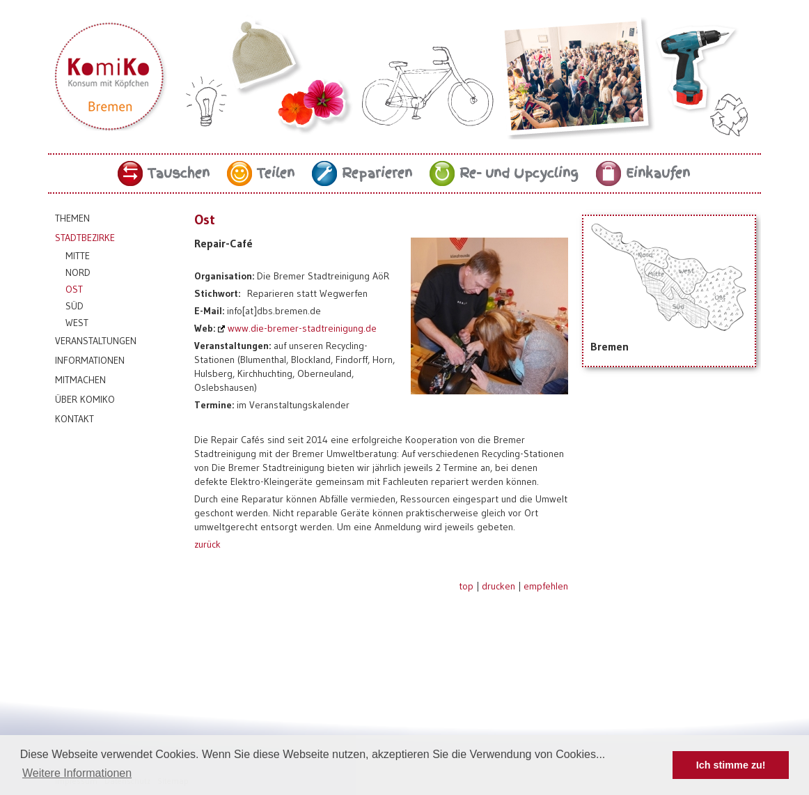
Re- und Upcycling (519, 173)
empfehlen (546, 586)
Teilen (275, 173)
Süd (74, 306)
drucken (498, 586)
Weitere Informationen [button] (77, 773)
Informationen (90, 360)
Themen (72, 218)
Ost (74, 289)
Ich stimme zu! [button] (731, 765)
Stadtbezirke (85, 237)
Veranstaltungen (95, 340)
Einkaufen (658, 173)
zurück (207, 544)
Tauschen (179, 173)
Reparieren (377, 173)
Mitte (77, 255)
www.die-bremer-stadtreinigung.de (302, 328)
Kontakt (74, 418)
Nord (78, 272)
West (76, 322)
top (466, 586)
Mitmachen (80, 379)
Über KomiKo (85, 399)
